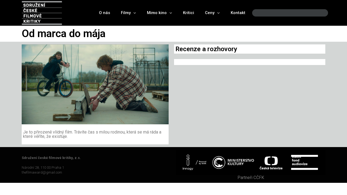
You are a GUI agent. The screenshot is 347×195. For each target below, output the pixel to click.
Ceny (212, 13)
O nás (104, 12)
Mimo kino (159, 13)
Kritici (188, 12)
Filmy (128, 13)
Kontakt (238, 12)
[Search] (319, 13)
